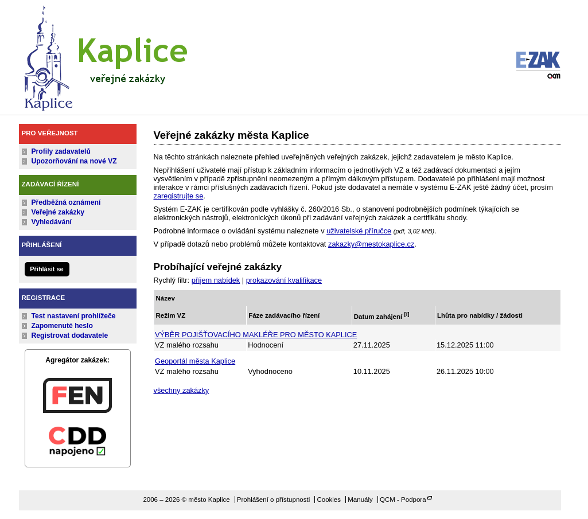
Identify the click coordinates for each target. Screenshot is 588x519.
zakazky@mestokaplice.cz (371, 244)
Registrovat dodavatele (70, 335)
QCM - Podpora (403, 499)
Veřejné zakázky (58, 212)
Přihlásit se (46, 269)
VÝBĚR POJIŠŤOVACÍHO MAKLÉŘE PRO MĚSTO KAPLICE (256, 334)
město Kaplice (105, 55)
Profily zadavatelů (61, 151)
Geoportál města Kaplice (195, 361)
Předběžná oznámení (66, 202)
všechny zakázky (181, 390)
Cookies (329, 499)
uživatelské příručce (358, 231)
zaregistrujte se (179, 196)
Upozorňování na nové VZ (74, 161)
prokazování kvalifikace (284, 280)
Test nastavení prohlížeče (74, 316)
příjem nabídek (216, 280)
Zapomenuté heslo (62, 326)
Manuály (360, 499)
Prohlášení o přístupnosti (273, 499)
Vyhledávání (52, 222)
